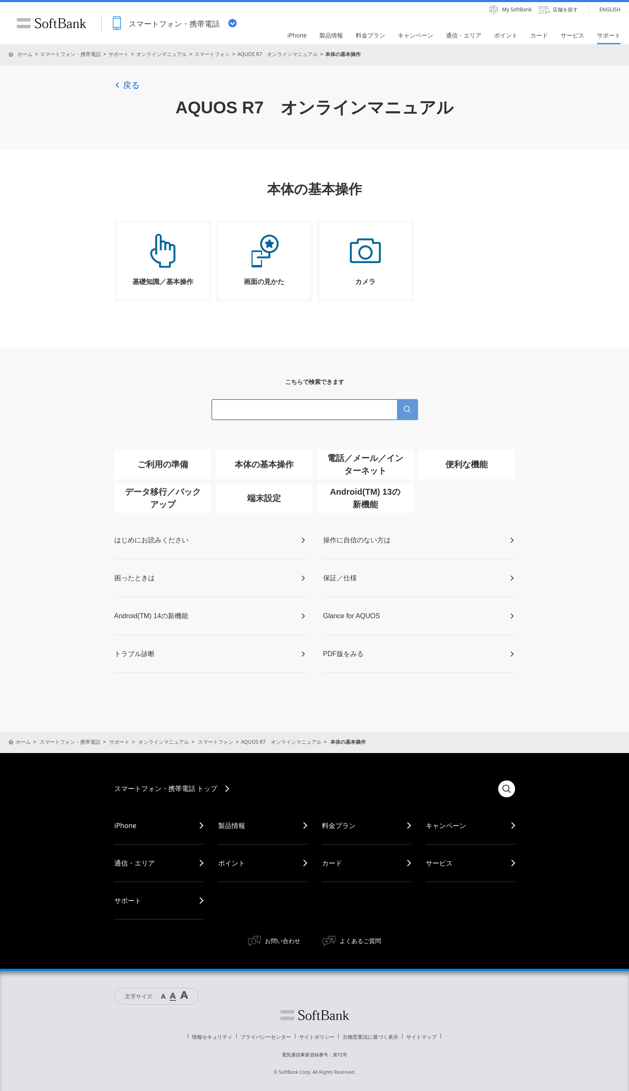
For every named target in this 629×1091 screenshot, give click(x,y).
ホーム (24, 54)
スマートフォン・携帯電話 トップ (165, 788)
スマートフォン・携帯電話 (70, 54)
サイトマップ (421, 1036)
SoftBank (51, 23)
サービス (439, 863)
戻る (127, 85)
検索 (506, 788)
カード (332, 863)
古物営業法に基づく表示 (370, 1036)
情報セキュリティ (212, 1036)
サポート (118, 54)
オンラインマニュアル (161, 54)
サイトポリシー (317, 1036)
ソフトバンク (314, 1015)
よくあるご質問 (360, 941)
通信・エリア (134, 863)
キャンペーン (446, 825)
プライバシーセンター (265, 1036)
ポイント (231, 863)
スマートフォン (212, 54)
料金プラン (339, 825)
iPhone (125, 825)
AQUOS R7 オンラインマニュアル (277, 54)
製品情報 (231, 825)
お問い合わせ (282, 941)
